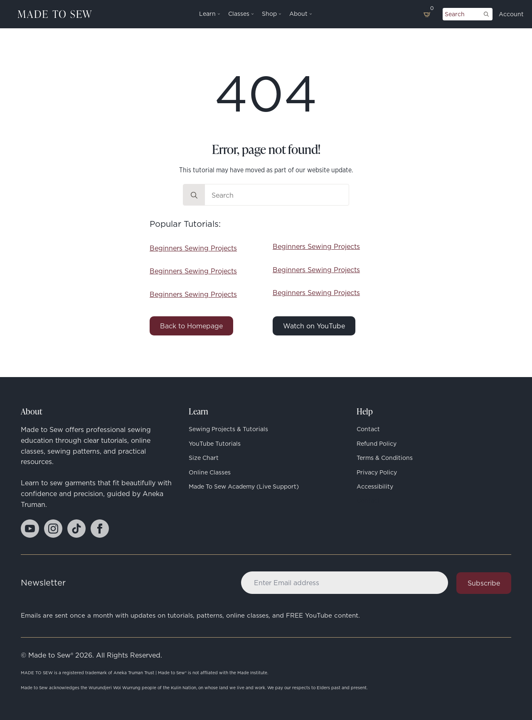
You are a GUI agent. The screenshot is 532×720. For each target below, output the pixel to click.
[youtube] (30, 528)
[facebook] (100, 528)
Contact (368, 429)
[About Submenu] (310, 14)
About (298, 14)
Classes (238, 14)
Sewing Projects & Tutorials (228, 429)
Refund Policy (377, 443)
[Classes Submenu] (251, 14)
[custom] (76, 528)
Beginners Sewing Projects (193, 248)
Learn (207, 14)
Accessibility (375, 486)
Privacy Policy (377, 472)
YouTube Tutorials (215, 443)
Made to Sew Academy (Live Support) (244, 486)
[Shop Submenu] (279, 14)
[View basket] (427, 14)
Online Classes (210, 472)
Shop (269, 14)
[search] (486, 14)
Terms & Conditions (385, 458)
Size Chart (204, 458)
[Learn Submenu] (218, 14)
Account (511, 14)
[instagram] (53, 528)
